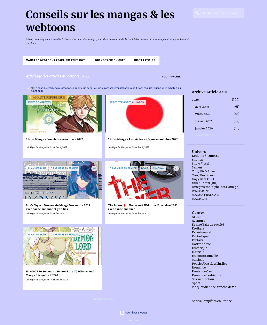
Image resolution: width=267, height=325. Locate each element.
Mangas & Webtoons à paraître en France (55, 60)
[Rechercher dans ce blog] (222, 13)
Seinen (197, 167)
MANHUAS (199, 199)
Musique (198, 260)
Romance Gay (202, 271)
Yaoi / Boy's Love (203, 175)
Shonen (197, 159)
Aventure (198, 220)
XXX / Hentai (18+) (205, 183)
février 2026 (204, 121)
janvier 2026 (204, 128)
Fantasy (197, 240)
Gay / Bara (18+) (203, 179)
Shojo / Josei (200, 163)
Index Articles (144, 60)
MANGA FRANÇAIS (205, 195)
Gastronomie (201, 244)
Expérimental (201, 232)
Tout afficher (171, 76)
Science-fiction (203, 279)
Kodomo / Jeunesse (205, 156)
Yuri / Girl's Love (203, 171)
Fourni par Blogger (133, 312)
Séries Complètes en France (212, 301)
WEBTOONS (201, 191)
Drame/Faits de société (208, 224)
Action (196, 217)
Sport (196, 283)
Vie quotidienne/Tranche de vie (214, 287)
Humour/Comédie (205, 256)
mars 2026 (202, 114)
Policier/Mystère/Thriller (209, 263)
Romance (199, 267)
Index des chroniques (109, 60)
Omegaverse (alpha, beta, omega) (215, 187)
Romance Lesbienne (206, 275)
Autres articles (103, 299)
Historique (199, 248)
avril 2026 (202, 107)
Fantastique (200, 236)
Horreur (198, 252)
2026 (195, 99)
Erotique (198, 228)
